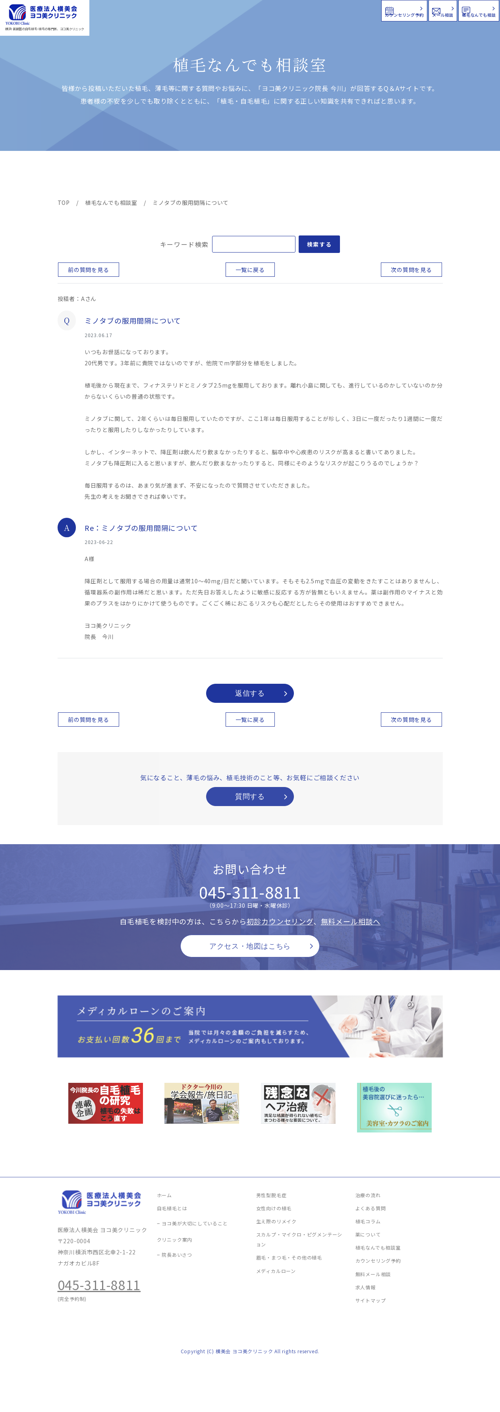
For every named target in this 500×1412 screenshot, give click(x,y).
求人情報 (418, 175)
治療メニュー (129, 175)
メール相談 (356, 10)
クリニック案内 (182, 175)
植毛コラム (371, 175)
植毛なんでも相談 (448, 10)
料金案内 (233, 175)
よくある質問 (278, 175)
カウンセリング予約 (261, 10)
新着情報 (325, 175)
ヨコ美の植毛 (81, 175)
